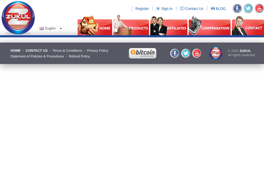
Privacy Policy (97, 50)
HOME (15, 50)
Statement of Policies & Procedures (37, 56)
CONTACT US (37, 50)
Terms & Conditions (67, 50)
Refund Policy (79, 56)
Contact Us (194, 9)
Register (142, 9)
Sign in (167, 9)
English (50, 29)
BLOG (221, 9)
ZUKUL (245, 51)
